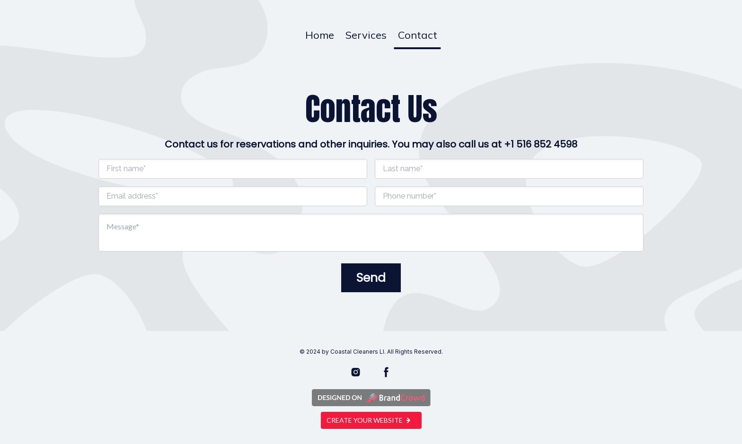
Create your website (371, 420)
